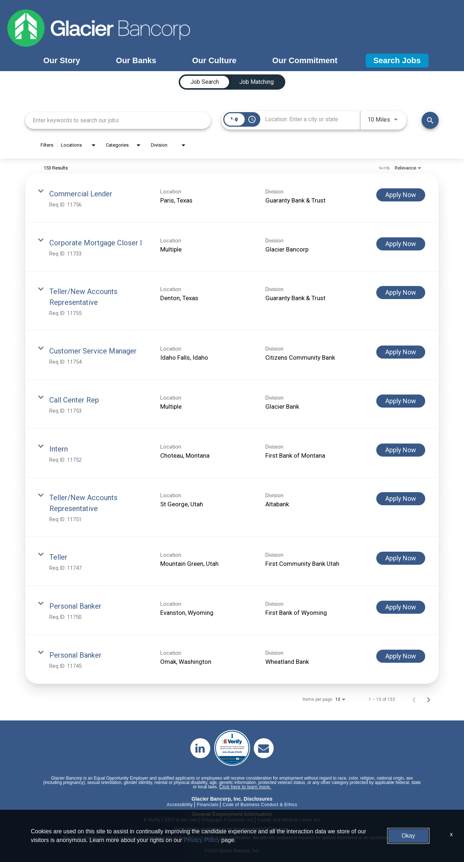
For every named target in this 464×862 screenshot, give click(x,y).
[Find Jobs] (430, 120)
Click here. (279, 829)
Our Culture (214, 60)
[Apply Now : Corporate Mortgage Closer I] (400, 243)
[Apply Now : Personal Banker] (400, 607)
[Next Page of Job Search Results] (428, 699)
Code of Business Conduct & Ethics (260, 804)
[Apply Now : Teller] (400, 558)
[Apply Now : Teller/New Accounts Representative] (400, 292)
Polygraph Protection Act (227, 819)
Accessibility (180, 804)
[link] (232, 197)
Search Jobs (397, 60)
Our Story (61, 60)
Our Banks (136, 60)
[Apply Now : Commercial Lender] (400, 194)
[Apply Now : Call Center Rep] (400, 401)
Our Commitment (304, 60)
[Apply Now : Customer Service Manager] (400, 352)
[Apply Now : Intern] (400, 450)
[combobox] (118, 120)
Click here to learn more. (245, 786)
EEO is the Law (181, 819)
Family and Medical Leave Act (288, 819)
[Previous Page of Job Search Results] (414, 699)
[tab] (204, 82)
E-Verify (152, 819)
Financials (207, 804)
